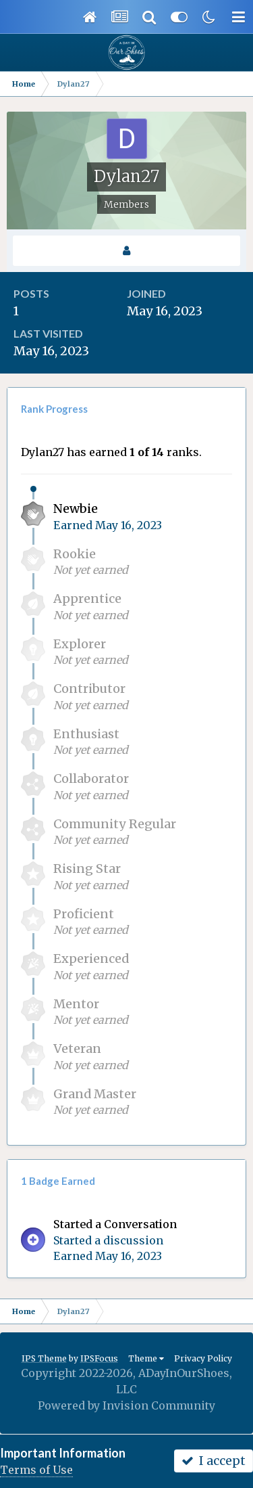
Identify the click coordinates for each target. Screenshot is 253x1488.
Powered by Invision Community (126, 1405)
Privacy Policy (203, 1358)
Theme (146, 1358)
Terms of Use (36, 1469)
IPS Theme (44, 1358)
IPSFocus (99, 1358)
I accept (213, 1460)
